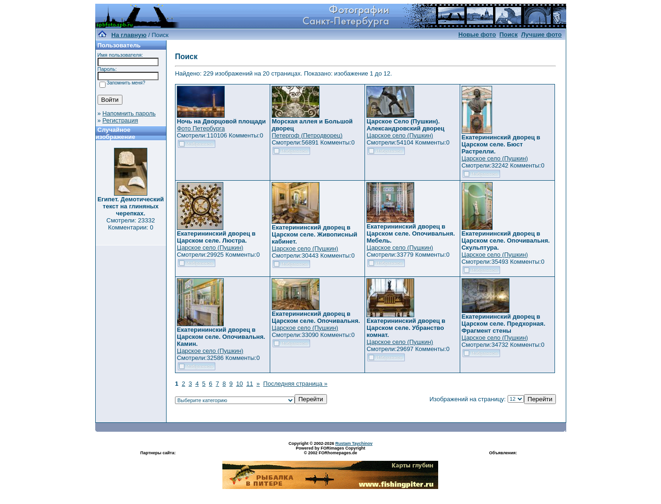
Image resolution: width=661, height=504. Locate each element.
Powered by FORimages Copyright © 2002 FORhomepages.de (330, 450)
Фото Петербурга (201, 128)
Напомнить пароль (128, 113)
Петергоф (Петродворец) (307, 135)
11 (249, 383)
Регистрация (120, 120)
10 (239, 383)
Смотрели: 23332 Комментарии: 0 (130, 224)
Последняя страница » (295, 383)
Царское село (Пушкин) (399, 135)
